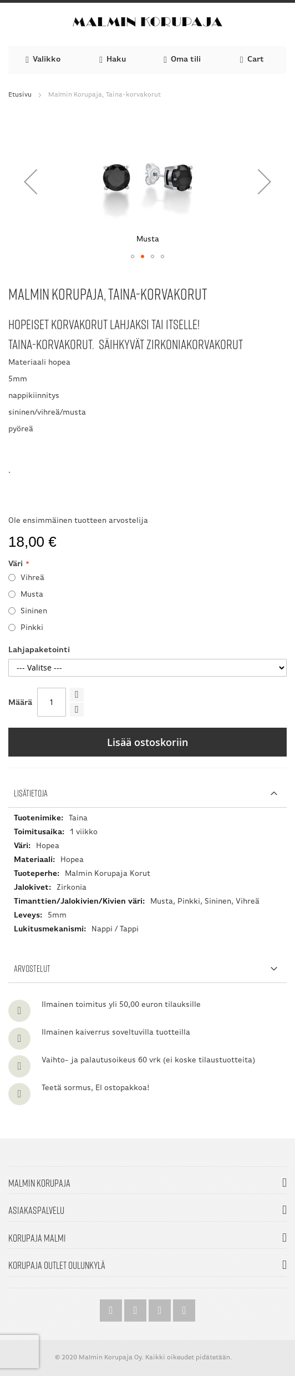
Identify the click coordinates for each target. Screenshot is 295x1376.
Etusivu (20, 95)
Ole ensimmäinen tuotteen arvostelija (78, 521)
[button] (30, 181)
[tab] (147, 793)
